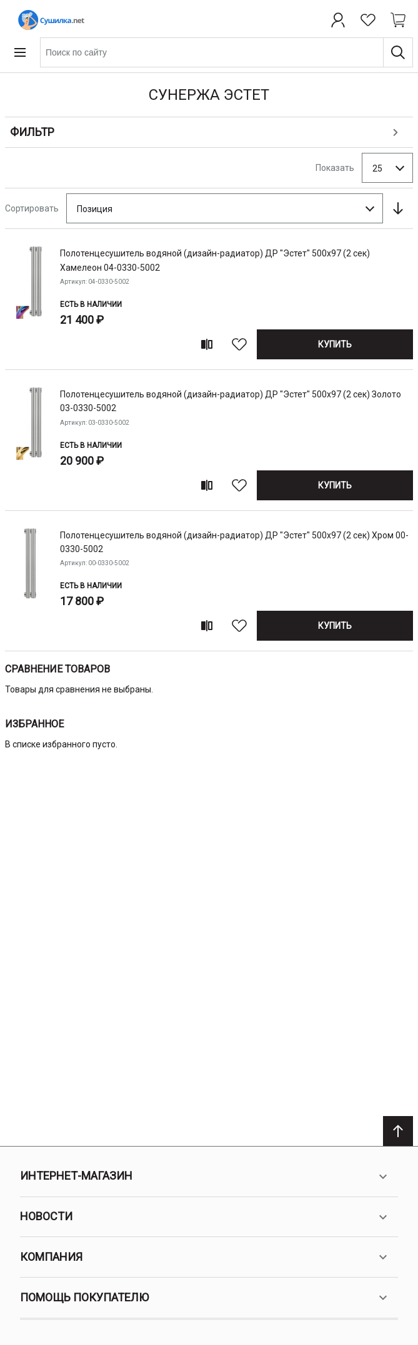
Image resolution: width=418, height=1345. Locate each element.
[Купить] (335, 344)
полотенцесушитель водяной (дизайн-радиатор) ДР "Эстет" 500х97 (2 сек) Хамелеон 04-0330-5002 (215, 260)
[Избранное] (368, 20)
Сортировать (32, 208)
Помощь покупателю (205, 1297)
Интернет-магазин (205, 1176)
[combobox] (226, 52)
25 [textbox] (377, 168)
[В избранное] (239, 344)
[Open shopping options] (209, 132)
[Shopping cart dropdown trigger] (398, 20)
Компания (205, 1257)
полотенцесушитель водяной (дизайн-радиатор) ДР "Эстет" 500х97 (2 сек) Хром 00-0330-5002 (234, 542)
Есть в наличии (91, 304)
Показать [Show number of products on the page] (335, 168)
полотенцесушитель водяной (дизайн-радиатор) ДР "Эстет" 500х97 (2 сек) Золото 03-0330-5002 (230, 401)
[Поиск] (398, 52)
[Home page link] (48, 19)
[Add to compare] (207, 344)
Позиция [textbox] (94, 209)
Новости (205, 1217)
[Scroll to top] (398, 1131)
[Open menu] (20, 52)
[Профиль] (338, 20)
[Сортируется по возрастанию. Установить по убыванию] (398, 208)
